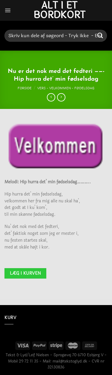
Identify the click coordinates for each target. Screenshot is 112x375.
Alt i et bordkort (59, 10)
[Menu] (7, 10)
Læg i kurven (25, 273)
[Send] (100, 35)
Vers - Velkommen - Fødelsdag (65, 88)
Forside (25, 88)
